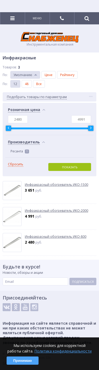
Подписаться (83, 282)
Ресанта (20, 151)
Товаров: (10, 67)
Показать (70, 167)
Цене (49, 75)
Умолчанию (22, 75)
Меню (37, 18)
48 (27, 84)
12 (15, 84)
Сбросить (15, 164)
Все (39, 84)
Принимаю (22, 361)
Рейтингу (67, 75)
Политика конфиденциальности (63, 351)
